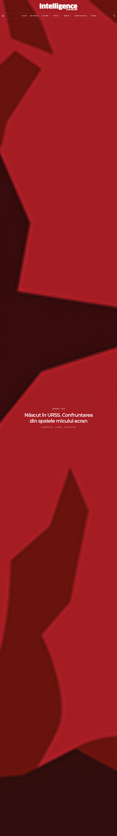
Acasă (24, 16)
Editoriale (34, 16)
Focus (55, 16)
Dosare (45, 16)
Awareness (56, 408)
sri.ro (93, 16)
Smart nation (80, 16)
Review (66, 16)
